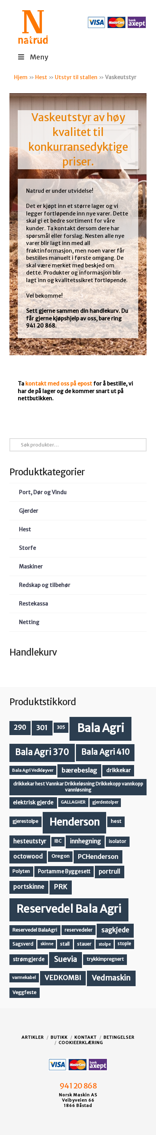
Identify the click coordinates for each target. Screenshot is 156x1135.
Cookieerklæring (81, 1042)
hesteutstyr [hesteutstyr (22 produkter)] (29, 841)
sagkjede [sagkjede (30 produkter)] (115, 930)
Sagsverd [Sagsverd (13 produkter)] (22, 944)
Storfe (27, 548)
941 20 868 (78, 1085)
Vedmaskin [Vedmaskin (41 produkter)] (111, 977)
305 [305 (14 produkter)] (61, 727)
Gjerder (28, 510)
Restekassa (33, 603)
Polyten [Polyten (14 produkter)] (21, 871)
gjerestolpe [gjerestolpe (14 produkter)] (25, 821)
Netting (29, 622)
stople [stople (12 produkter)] (124, 943)
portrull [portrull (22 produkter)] (109, 871)
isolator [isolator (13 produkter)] (117, 841)
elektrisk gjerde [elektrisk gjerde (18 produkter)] (33, 802)
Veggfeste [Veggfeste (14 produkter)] (24, 992)
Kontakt (85, 1037)
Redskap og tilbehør (44, 585)
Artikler (33, 1037)
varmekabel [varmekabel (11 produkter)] (24, 977)
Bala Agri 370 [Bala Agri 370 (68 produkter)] (42, 752)
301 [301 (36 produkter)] (42, 727)
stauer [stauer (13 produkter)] (84, 944)
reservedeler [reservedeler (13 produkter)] (79, 930)
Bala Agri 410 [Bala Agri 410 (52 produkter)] (105, 752)
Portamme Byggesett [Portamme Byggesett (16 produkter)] (64, 871)
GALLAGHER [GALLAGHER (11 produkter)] (73, 802)
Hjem (21, 77)
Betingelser (118, 1037)
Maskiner (31, 566)
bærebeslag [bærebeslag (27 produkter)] (79, 770)
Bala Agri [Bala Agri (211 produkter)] (100, 728)
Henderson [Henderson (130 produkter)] (74, 822)
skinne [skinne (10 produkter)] (46, 943)
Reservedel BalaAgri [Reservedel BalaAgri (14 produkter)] (34, 930)
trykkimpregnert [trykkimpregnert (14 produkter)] (105, 959)
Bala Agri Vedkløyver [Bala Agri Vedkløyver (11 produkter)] (32, 770)
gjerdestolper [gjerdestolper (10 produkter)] (105, 802)
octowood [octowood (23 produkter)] (28, 856)
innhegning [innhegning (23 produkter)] (85, 841)
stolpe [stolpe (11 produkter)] (105, 944)
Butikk (59, 1037)
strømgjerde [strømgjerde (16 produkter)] (29, 959)
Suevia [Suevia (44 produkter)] (65, 959)
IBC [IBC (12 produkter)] (58, 841)
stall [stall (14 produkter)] (65, 944)
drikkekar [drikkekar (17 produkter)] (118, 770)
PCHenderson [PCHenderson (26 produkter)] (98, 856)
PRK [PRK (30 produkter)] (60, 887)
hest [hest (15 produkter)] (116, 821)
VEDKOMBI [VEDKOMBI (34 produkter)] (63, 977)
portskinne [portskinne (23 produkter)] (28, 886)
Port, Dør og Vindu (42, 492)
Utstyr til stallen (76, 77)
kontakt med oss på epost (58, 383)
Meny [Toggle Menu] (32, 57)
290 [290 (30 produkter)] (20, 727)
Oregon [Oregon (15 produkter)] (60, 856)
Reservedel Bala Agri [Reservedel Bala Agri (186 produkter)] (69, 909)
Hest (41, 77)
